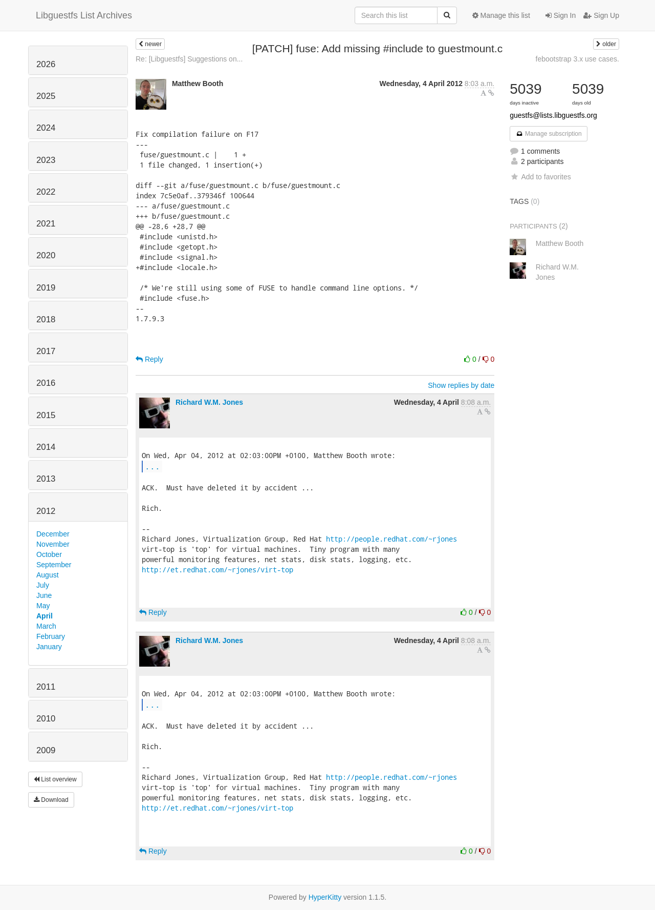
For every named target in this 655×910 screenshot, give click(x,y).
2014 (45, 447)
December (53, 534)
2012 (45, 511)
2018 (45, 319)
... (152, 466)
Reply (149, 359)
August (47, 575)
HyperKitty (325, 897)
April (44, 616)
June (44, 595)
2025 (45, 96)
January (49, 647)
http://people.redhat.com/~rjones (391, 539)
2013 (45, 479)
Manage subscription (548, 133)
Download (51, 799)
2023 (45, 160)
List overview (55, 779)
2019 (45, 288)
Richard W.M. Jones (209, 402)
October (49, 554)
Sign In (560, 15)
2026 (45, 64)
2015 (45, 415)
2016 (45, 383)
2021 (45, 224)
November (53, 544)
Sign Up (601, 15)
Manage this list (501, 15)
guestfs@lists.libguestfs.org (553, 115)
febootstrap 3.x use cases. (577, 59)
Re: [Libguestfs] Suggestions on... (189, 59)
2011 (45, 687)
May (43, 606)
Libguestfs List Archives (84, 15)
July (42, 585)
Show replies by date (461, 385)
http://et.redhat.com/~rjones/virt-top (217, 569)
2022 (45, 192)
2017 (45, 351)
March (46, 626)
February (50, 636)
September (53, 565)
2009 (45, 750)
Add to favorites (540, 177)
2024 (45, 128)
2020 (45, 255)
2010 (45, 718)
